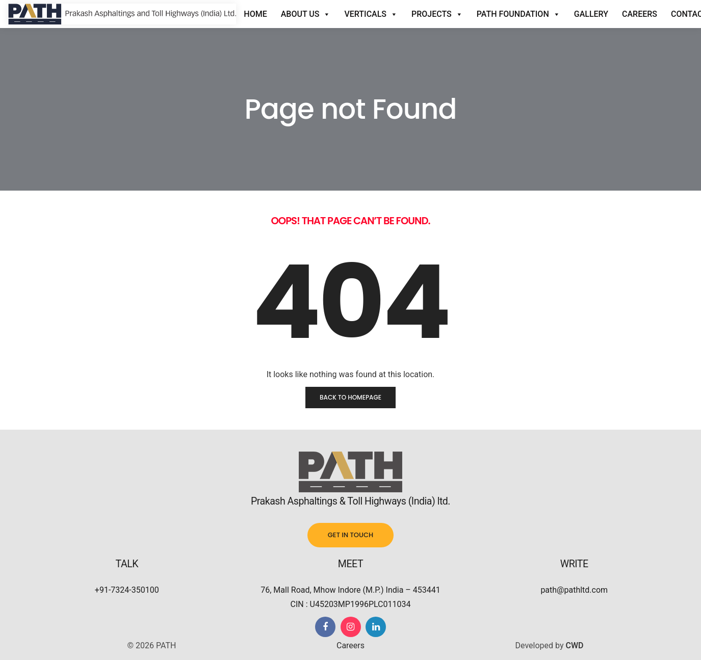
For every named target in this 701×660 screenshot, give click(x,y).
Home (255, 14)
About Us (306, 14)
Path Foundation (518, 14)
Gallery (591, 14)
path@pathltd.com (574, 590)
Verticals (371, 14)
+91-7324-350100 (127, 590)
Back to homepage (350, 397)
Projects (437, 14)
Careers (639, 14)
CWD (574, 645)
